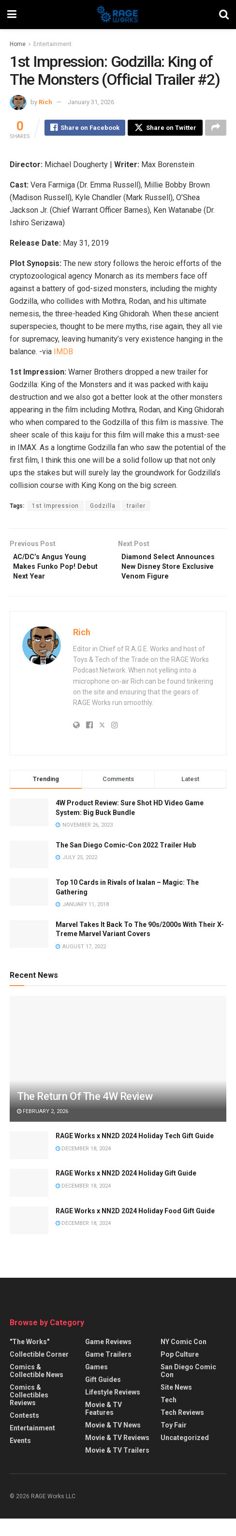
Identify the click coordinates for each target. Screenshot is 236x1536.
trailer (136, 507)
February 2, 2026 (42, 1128)
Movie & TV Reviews (117, 1455)
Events (20, 1458)
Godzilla (103, 507)
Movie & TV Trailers (117, 1468)
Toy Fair (174, 1442)
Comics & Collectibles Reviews (29, 1412)
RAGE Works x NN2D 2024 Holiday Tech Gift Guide (135, 1153)
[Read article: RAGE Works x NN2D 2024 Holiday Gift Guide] (29, 1200)
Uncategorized (185, 1455)
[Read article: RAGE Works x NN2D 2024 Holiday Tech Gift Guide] (29, 1162)
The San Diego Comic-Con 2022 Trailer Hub (126, 862)
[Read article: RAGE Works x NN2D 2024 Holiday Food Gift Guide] (29, 1237)
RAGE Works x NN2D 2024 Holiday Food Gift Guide (135, 1228)
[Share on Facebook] (84, 129)
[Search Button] (224, 14)
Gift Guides (103, 1397)
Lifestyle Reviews (112, 1409)
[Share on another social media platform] (215, 129)
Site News (176, 1405)
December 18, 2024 (83, 1165)
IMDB (63, 353)
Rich (45, 102)
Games (96, 1384)
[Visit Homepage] (117, 14)
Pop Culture (180, 1372)
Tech (169, 1417)
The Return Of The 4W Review (84, 1114)
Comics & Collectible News (36, 1388)
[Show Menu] (11, 14)
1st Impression (55, 507)
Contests (24, 1433)
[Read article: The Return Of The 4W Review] (118, 1090)
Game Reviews (108, 1359)
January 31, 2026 (91, 102)
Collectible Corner (39, 1372)
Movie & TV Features (103, 1426)
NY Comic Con (183, 1359)
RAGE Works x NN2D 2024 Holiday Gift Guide (126, 1190)
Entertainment (52, 44)
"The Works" (29, 1359)
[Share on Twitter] (165, 129)
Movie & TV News (113, 1442)
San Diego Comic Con (188, 1388)
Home (18, 44)
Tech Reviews (182, 1430)
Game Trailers (108, 1372)
